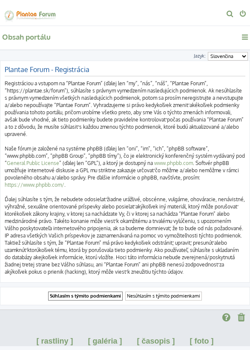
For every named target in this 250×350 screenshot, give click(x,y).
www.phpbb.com (173, 163)
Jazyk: (200, 56)
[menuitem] (230, 14)
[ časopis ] (156, 341)
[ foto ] (202, 341)
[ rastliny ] (54, 341)
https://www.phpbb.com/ (34, 185)
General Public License (33, 163)
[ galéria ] (105, 341)
